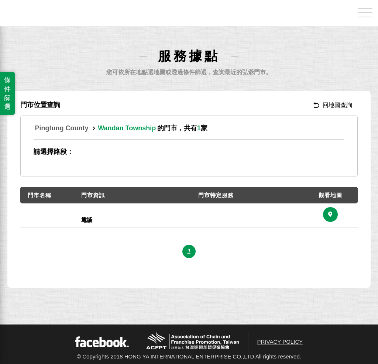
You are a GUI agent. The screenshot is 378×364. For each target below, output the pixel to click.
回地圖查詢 (332, 105)
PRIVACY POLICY (280, 342)
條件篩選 (7, 93)
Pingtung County (62, 128)
